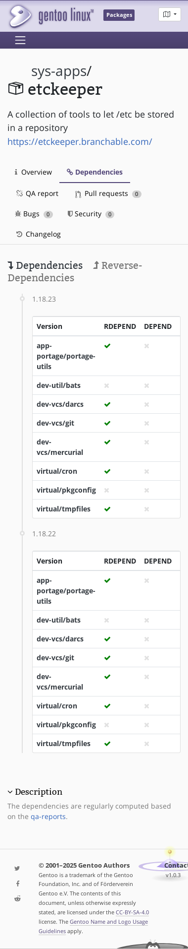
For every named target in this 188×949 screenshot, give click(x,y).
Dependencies (95, 172)
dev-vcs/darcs (60, 404)
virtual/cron (57, 471)
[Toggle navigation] (20, 40)
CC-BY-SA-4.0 (132, 912)
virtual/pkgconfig (66, 490)
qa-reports (48, 816)
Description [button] (38, 792)
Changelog (38, 234)
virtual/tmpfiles (64, 508)
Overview (33, 172)
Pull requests (108, 193)
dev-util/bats (59, 385)
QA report (36, 193)
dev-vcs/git (55, 423)
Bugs (34, 213)
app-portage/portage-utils (66, 356)
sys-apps (59, 71)
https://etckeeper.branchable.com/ (79, 141)
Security (91, 213)
